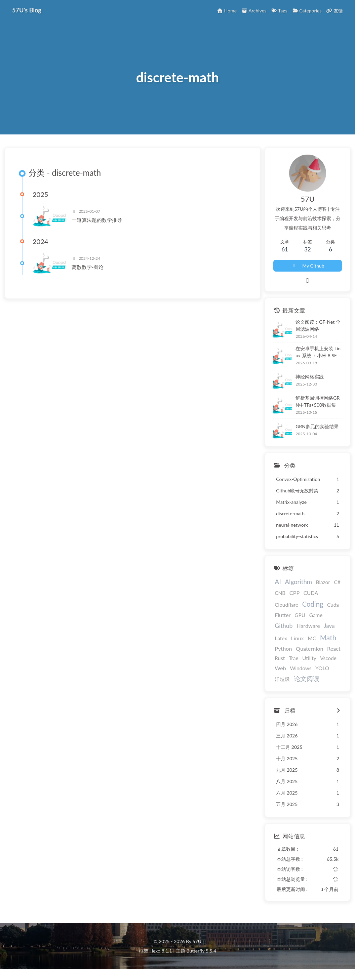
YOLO (322, 668)
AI (278, 582)
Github (283, 625)
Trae (294, 658)
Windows (300, 668)
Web (280, 668)
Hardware (308, 625)
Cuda (333, 605)
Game (316, 615)
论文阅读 (306, 679)
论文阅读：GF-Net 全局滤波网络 (318, 325)
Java (329, 625)
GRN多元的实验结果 (317, 426)
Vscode (328, 658)
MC (312, 638)
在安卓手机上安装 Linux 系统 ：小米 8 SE (318, 352)
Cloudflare (286, 605)
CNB (280, 593)
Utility (309, 658)
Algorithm (298, 582)
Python (283, 649)
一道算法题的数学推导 (97, 220)
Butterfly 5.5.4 (201, 951)
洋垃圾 (282, 679)
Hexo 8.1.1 (161, 951)
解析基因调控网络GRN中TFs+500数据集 (317, 401)
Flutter (282, 615)
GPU (299, 615)
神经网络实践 (309, 376)
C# (337, 582)
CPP (294, 593)
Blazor (323, 582)
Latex (281, 638)
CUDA (311, 593)
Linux (297, 638)
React (334, 649)
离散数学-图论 (88, 267)
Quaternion (309, 649)
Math (328, 637)
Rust (280, 658)
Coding (312, 604)
